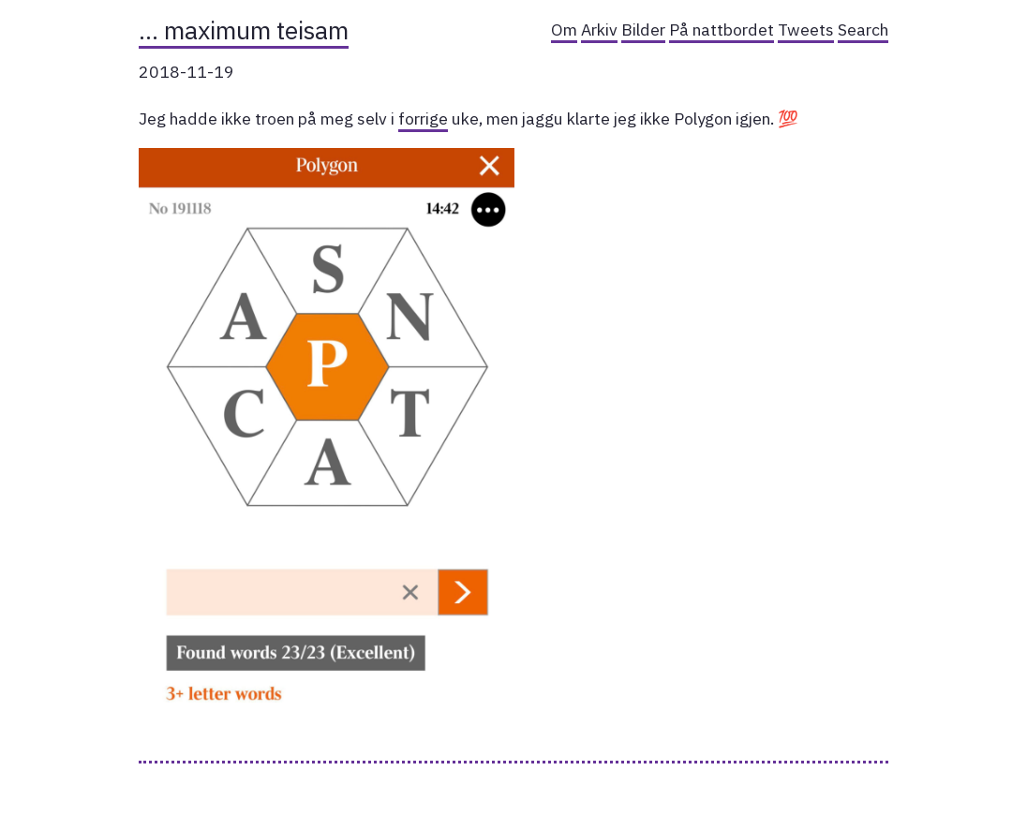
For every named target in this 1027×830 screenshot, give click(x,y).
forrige (423, 118)
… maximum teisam (244, 30)
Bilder (643, 29)
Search (863, 29)
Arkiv (599, 29)
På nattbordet (721, 29)
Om (564, 29)
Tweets (806, 29)
